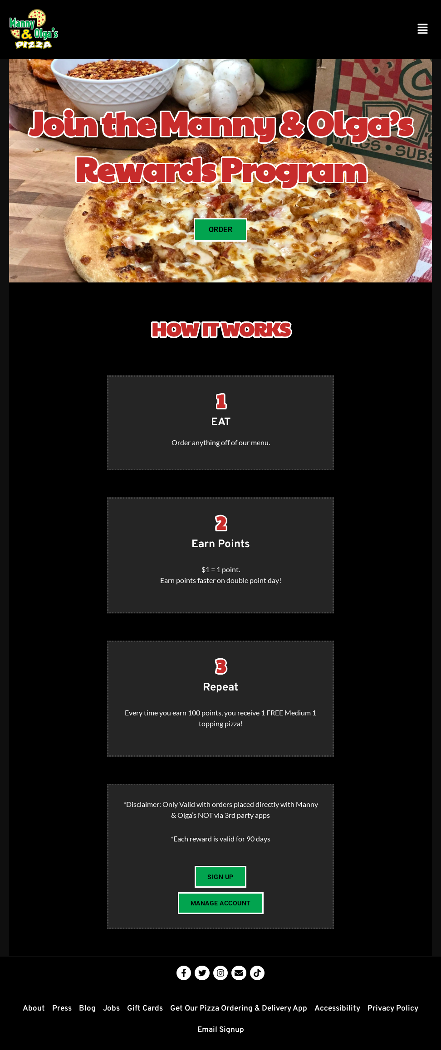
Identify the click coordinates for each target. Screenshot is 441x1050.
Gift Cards (145, 1009)
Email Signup (220, 1030)
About (34, 1009)
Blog (87, 1009)
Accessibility (337, 1009)
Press (62, 1009)
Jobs (111, 1009)
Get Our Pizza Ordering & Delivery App (238, 1009)
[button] (423, 29)
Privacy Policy (393, 1009)
